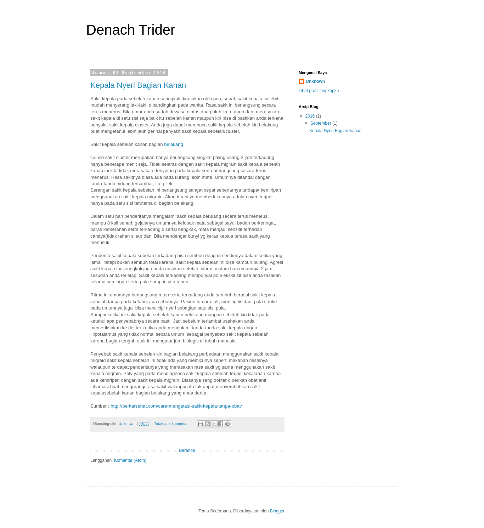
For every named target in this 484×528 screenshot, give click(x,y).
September (321, 123)
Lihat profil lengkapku (319, 90)
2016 (310, 116)
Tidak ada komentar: (172, 423)
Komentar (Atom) (130, 460)
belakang (173, 144)
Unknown (315, 81)
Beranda (187, 450)
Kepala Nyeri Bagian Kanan (138, 85)
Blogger (277, 511)
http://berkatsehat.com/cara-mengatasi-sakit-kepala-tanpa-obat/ (176, 406)
